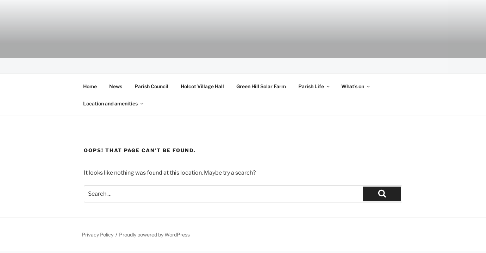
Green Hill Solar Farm (261, 86)
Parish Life (314, 86)
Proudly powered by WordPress (154, 235)
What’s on (356, 86)
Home (90, 86)
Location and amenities (113, 103)
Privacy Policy (97, 235)
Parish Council (151, 86)
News (115, 86)
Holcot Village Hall (202, 86)
